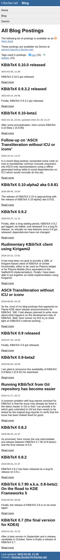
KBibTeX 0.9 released (20, 333)
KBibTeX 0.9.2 (14, 212)
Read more (7, 82)
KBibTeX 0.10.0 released (23, 65)
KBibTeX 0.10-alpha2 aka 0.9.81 (29, 185)
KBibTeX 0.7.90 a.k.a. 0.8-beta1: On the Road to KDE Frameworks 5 (29, 488)
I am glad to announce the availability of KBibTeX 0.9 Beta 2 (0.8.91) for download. (29, 370)
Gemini (5, 21)
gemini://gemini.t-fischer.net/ (17, 49)
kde (34, 55)
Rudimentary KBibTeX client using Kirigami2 (27, 246)
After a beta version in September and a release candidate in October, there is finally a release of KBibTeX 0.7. (28, 539)
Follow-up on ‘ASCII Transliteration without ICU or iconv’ (28, 144)
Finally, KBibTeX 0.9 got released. (20, 345)
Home (4, 10)
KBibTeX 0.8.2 (14, 427)
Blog (3, 15)
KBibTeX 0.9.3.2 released (23, 89)
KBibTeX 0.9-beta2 (18, 357)
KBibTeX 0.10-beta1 (19, 113)
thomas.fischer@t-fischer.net (29, 557)
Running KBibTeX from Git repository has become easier (28, 386)
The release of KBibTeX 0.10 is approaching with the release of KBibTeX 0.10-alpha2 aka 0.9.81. (28, 198)
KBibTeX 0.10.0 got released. (17, 76)
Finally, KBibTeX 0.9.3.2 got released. (22, 100)
